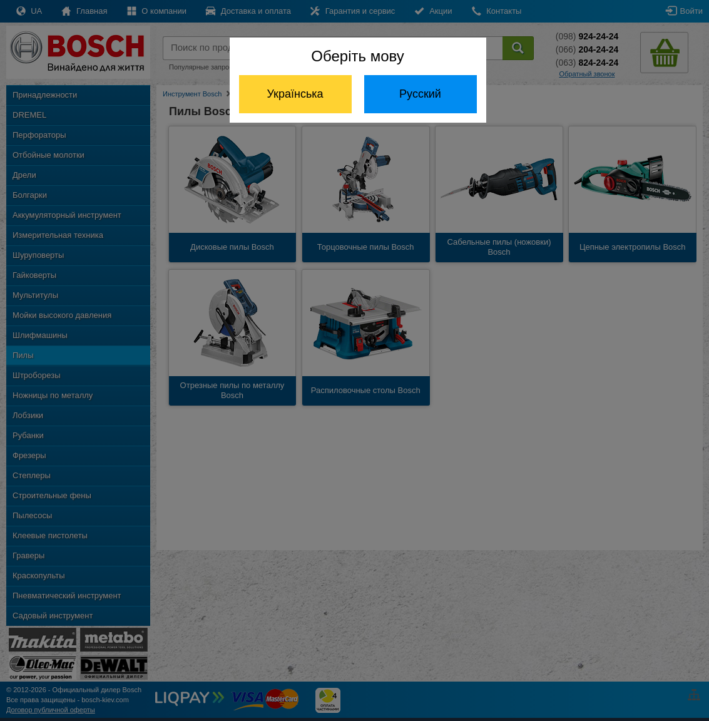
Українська (295, 94)
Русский (420, 94)
